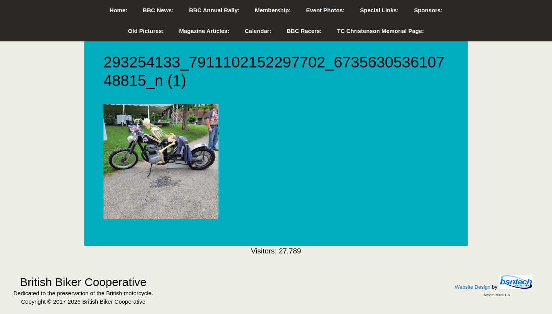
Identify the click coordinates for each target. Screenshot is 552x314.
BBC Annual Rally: (214, 10)
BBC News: (158, 10)
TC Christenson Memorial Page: (380, 31)
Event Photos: (325, 10)
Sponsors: (428, 10)
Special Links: (379, 10)
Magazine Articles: (204, 31)
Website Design (472, 287)
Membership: (273, 10)
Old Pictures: (146, 31)
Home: (119, 10)
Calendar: (258, 31)
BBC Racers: (304, 31)
